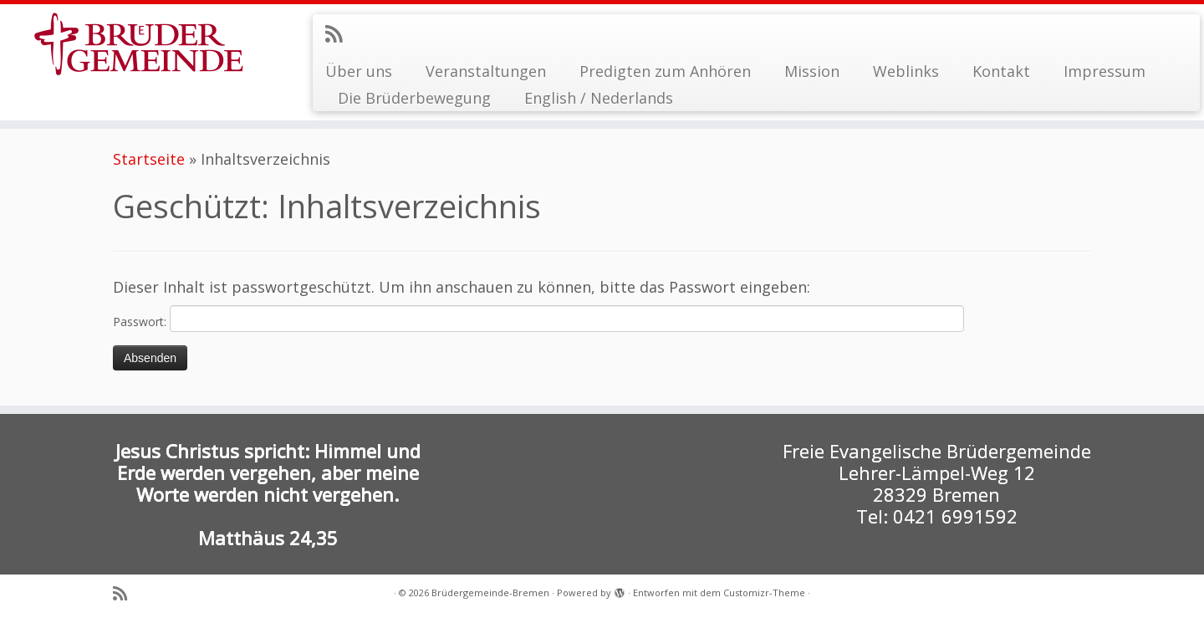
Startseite (149, 159)
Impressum (1104, 71)
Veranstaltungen (486, 71)
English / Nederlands (598, 98)
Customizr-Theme (764, 592)
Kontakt (1001, 71)
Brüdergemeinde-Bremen (490, 592)
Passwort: (538, 318)
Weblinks (906, 71)
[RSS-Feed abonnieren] (339, 33)
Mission (811, 71)
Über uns (358, 71)
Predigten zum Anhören (665, 71)
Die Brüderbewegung (414, 98)
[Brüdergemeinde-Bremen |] (139, 44)
